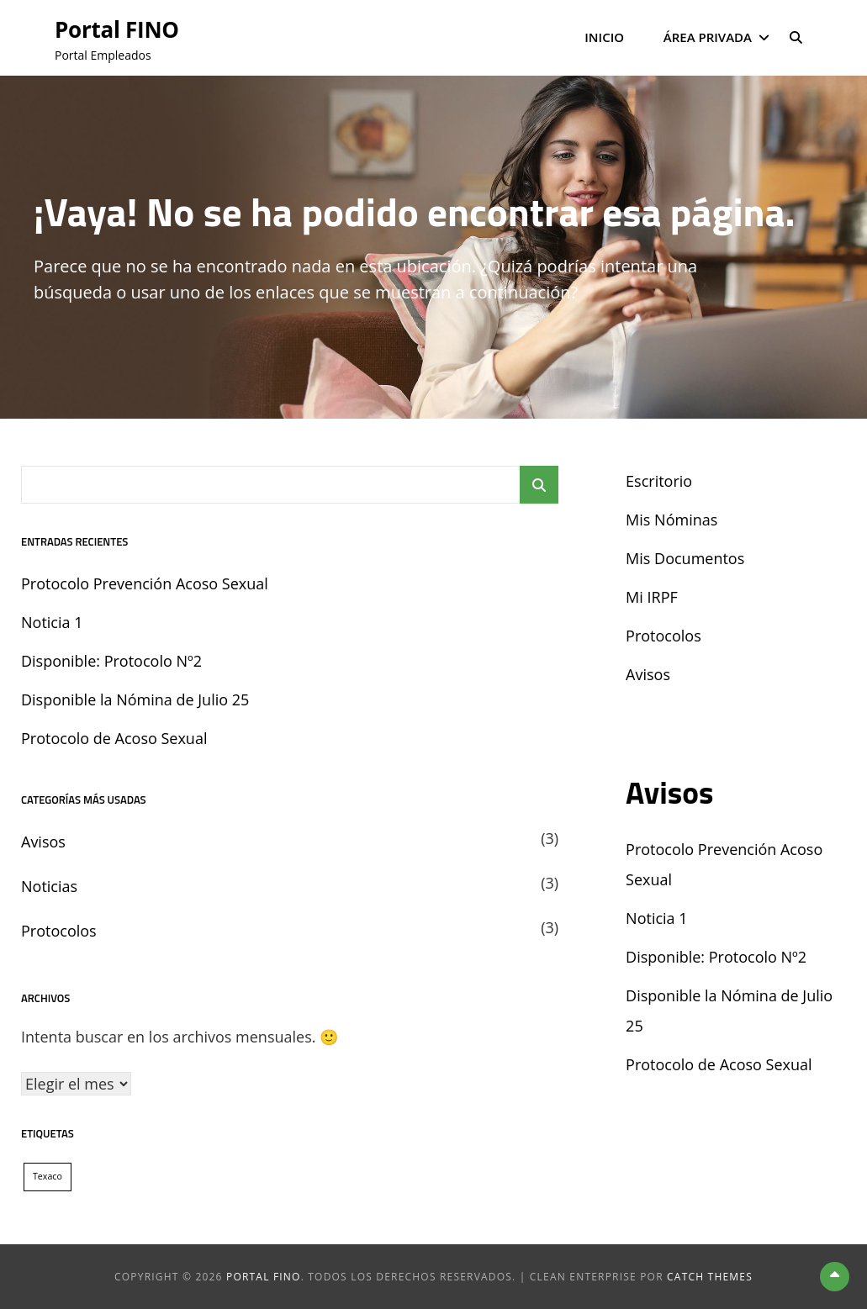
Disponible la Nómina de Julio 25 (135, 699)
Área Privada (707, 37)
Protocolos (59, 931)
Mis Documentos (685, 558)
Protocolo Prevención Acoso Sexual (144, 583)
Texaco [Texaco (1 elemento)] (47, 1176)
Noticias (49, 886)
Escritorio (659, 481)
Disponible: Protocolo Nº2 (111, 661)
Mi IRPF (652, 597)
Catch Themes (710, 1276)
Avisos (43, 841)
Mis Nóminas (671, 519)
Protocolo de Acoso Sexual (114, 738)
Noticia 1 (51, 622)
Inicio (604, 37)
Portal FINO (121, 29)
